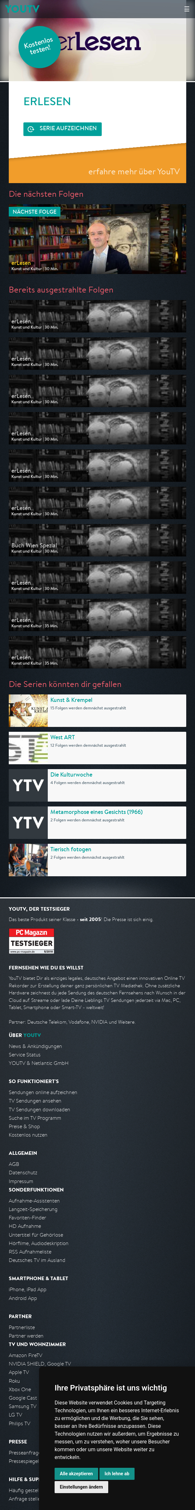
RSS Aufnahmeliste (30, 1251)
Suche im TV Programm (35, 1118)
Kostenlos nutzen (28, 1134)
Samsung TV (22, 1406)
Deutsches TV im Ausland (37, 1260)
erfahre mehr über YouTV (134, 171)
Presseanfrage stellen (33, 1452)
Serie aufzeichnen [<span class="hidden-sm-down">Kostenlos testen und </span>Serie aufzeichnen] (68, 129)
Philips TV (19, 1423)
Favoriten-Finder (27, 1217)
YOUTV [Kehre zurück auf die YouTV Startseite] (22, 9)
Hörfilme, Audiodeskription (39, 1243)
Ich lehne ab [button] (117, 1473)
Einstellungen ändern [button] (81, 1487)
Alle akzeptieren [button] (76, 1473)
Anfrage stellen (26, 1498)
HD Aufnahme (25, 1226)
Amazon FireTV (25, 1355)
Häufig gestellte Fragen (35, 1490)
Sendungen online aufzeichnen (43, 1092)
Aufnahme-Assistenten (34, 1200)
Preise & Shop (24, 1126)
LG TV (15, 1414)
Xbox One (20, 1389)
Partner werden (26, 1335)
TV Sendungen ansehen (35, 1100)
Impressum (21, 1181)
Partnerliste (22, 1327)
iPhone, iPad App (27, 1289)
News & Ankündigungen (35, 1046)
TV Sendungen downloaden (39, 1109)
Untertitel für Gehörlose (36, 1234)
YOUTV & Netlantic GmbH (39, 1063)
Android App (23, 1298)
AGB (14, 1164)
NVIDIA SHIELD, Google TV (40, 1363)
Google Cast (23, 1397)
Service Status (25, 1054)
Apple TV (19, 1372)
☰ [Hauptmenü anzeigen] (187, 9)
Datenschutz (23, 1172)
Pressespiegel (24, 1461)
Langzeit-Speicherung (33, 1209)
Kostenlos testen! (38, 46)
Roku (14, 1381)
